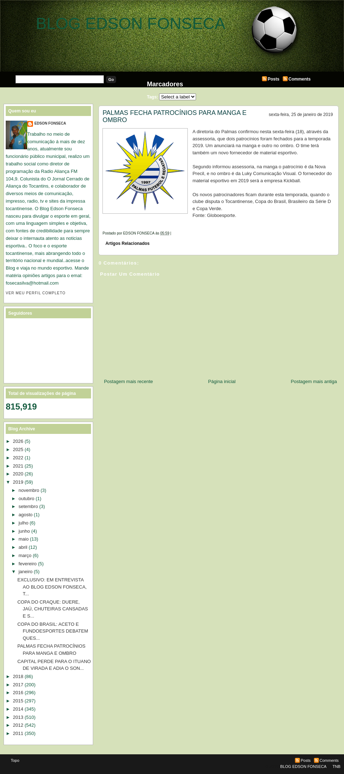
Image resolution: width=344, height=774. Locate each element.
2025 (18, 449)
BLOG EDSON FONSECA (130, 23)
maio (24, 539)
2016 (18, 692)
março (25, 555)
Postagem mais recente (128, 381)
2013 (18, 717)
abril (23, 547)
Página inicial (222, 381)
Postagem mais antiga (314, 381)
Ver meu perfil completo (36, 293)
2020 (18, 474)
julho (23, 523)
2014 (18, 709)
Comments (299, 79)
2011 (18, 733)
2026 (18, 441)
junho (24, 531)
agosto (26, 514)
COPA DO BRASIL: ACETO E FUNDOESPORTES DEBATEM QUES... (52, 631)
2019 (18, 482)
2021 (18, 466)
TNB (336, 766)
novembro (29, 490)
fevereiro (28, 563)
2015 (18, 700)
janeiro (26, 571)
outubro (26, 498)
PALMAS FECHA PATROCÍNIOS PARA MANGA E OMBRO (174, 116)
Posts (274, 79)
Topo (15, 760)
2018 (18, 676)
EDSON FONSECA (50, 123)
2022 (18, 457)
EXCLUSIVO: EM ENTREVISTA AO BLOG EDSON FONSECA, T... (51, 586)
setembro (28, 506)
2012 (18, 725)
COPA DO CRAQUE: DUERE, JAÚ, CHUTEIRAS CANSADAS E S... (52, 609)
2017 (18, 684)
